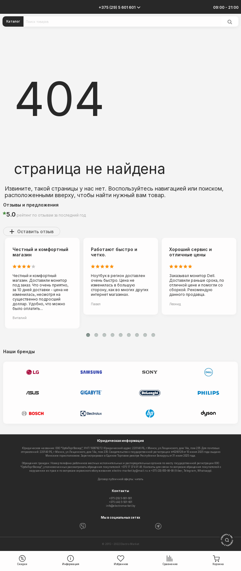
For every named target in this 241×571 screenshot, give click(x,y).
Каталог (13, 21)
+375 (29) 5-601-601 (120, 498)
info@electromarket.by (120, 505)
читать (138, 479)
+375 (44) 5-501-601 (120, 502)
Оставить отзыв (35, 231)
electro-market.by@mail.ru (130, 470)
